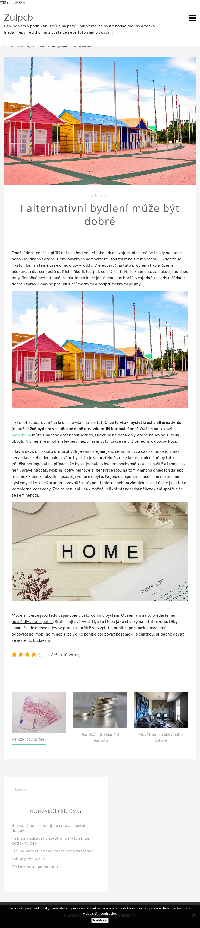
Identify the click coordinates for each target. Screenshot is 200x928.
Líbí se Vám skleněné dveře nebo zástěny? (52, 850)
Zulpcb (18, 17)
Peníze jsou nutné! (29, 739)
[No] (193, 915)
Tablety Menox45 (29, 858)
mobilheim (21, 434)
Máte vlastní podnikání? (35, 866)
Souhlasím (100, 920)
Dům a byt (100, 196)
